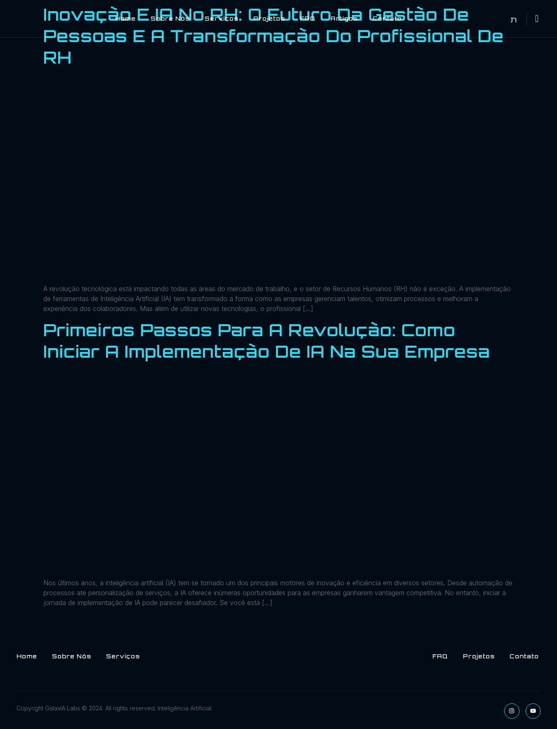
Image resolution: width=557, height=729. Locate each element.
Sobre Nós (170, 18)
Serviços (221, 18)
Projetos (269, 18)
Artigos (344, 18)
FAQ (308, 18)
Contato (387, 18)
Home (125, 18)
